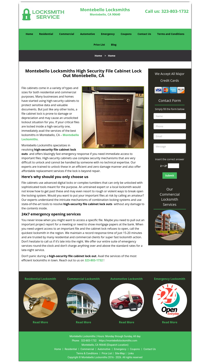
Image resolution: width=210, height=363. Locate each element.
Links (131, 353)
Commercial (66, 34)
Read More (40, 322)
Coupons (126, 34)
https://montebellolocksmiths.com (118, 340)
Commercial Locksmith (83, 279)
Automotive (87, 34)
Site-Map (120, 353)
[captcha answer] (173, 165)
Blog (113, 44)
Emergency (108, 34)
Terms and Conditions (170, 34)
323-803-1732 (175, 11)
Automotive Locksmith (126, 279)
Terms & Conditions (87, 353)
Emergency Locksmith (169, 279)
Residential (46, 34)
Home (29, 34)
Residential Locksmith (40, 279)
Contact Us (144, 34)
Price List (99, 44)
